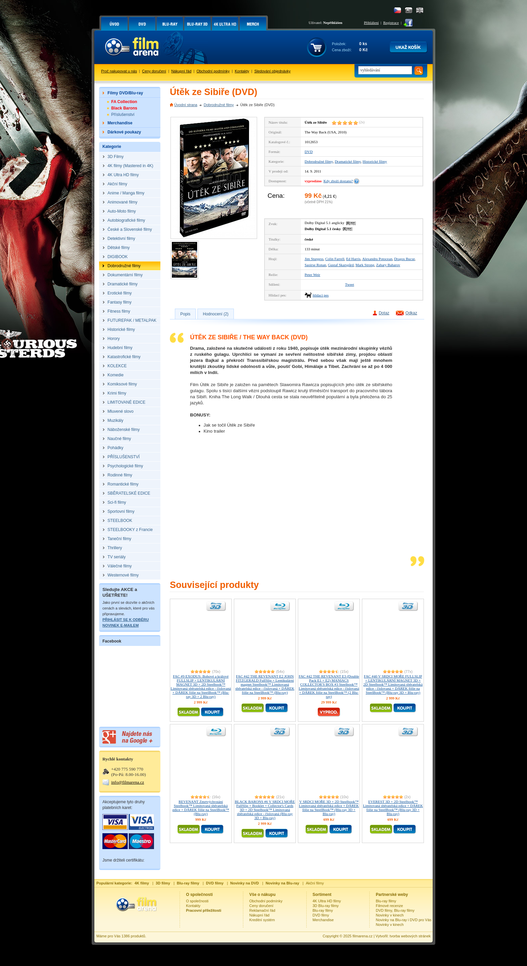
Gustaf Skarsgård (340, 265)
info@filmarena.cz (127, 782)
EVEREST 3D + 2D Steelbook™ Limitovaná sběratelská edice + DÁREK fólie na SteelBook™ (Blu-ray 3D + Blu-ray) (393, 808)
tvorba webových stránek (410, 936)
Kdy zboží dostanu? (338, 181)
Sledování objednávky (272, 71)
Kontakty (242, 71)
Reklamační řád (262, 910)
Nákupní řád (181, 71)
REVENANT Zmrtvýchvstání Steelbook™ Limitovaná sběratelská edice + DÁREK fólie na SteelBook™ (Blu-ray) (201, 808)
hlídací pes (321, 295)
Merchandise (323, 920)
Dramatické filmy (348, 161)
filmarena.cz (362, 936)
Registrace (391, 23)
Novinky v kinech (390, 915)
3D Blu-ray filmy (326, 906)
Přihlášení (371, 23)
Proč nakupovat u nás (119, 71)
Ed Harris (353, 259)
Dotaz (384, 313)
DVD (309, 152)
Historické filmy (375, 161)
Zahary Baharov (388, 265)
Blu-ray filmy (323, 910)
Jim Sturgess (314, 259)
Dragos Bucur (404, 259)
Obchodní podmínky (212, 71)
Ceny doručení (154, 71)
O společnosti (197, 901)
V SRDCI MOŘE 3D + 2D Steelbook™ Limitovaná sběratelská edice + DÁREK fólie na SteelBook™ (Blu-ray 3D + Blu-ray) (329, 808)
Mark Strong (364, 265)
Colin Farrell (334, 259)
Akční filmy (315, 883)
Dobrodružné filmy (219, 105)
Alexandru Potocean (377, 259)
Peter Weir (312, 275)
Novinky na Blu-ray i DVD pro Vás (403, 920)
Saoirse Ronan (315, 265)
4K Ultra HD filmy (327, 901)
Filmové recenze (389, 906)
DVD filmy (321, 915)
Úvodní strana (185, 105)
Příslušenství (122, 114)
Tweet (349, 284)
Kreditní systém (262, 920)
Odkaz (411, 313)
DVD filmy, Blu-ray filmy (395, 910)
